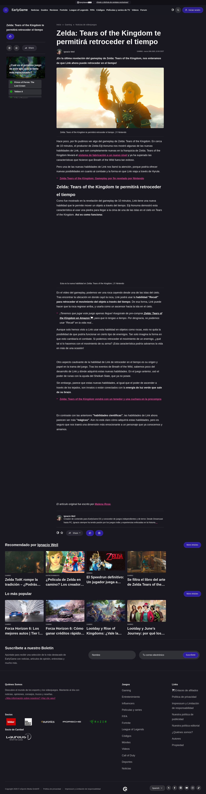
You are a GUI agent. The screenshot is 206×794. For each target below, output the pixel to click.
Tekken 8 (18, 91)
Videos (135, 10)
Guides (44, 10)
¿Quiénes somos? (182, 732)
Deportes (127, 761)
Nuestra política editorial (186, 725)
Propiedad (178, 745)
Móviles (126, 742)
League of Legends (78, 10)
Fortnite (64, 10)
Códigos (100, 10)
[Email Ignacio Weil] (99, 533)
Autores (176, 738)
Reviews (54, 10)
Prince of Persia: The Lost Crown (24, 84)
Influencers (128, 703)
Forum (143, 10)
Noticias (35, 10)
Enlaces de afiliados (185, 690)
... (157, 522)
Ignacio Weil (69, 516)
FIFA (92, 10)
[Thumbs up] (10, 36)
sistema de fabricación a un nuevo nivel (102, 155)
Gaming (68, 25)
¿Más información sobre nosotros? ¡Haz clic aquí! (30, 698)
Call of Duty (128, 755)
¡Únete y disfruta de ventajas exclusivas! (112, 2)
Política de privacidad (184, 696)
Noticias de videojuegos (86, 25)
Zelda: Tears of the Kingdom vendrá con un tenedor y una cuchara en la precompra (110, 399)
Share (29, 48)
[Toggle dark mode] (173, 10)
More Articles (192, 545)
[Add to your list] (16, 48)
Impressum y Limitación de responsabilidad (83, 789)
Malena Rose (102, 504)
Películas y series (132, 709)
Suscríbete (190, 655)
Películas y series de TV (118, 10)
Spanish (155, 788)
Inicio (59, 25)
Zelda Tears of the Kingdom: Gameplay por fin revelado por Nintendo (102, 178)
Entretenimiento (131, 696)
